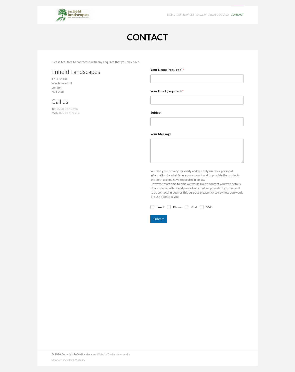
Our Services (185, 14)
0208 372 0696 (67, 109)
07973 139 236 (69, 113)
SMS (209, 207)
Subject (156, 112)
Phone (177, 207)
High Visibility (77, 360)
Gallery (201, 14)
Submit (158, 219)
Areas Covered (218, 14)
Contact (237, 14)
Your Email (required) (167, 91)
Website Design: (106, 354)
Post (194, 207)
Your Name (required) (167, 69)
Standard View (60, 360)
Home (171, 14)
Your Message (160, 134)
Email (160, 207)
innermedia (123, 354)
